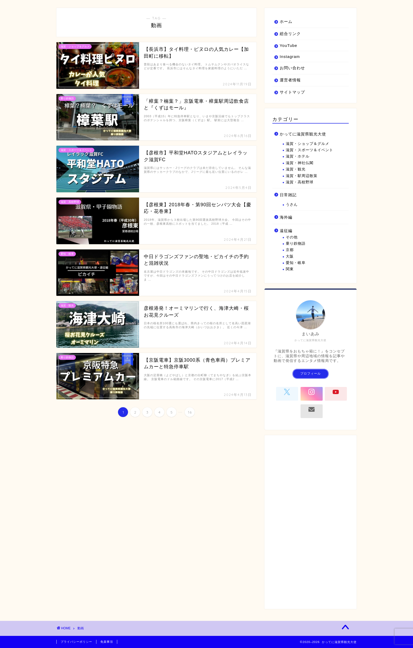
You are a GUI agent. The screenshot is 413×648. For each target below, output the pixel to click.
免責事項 (106, 641)
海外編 (286, 217)
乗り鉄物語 (296, 244)
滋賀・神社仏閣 (299, 163)
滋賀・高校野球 (299, 182)
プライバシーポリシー (76, 641)
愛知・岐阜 (296, 263)
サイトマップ (292, 92)
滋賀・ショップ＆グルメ (307, 144)
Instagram (290, 56)
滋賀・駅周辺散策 (301, 176)
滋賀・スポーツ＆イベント (309, 150)
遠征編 (286, 230)
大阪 (290, 256)
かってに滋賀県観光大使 (303, 134)
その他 (292, 237)
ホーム (286, 21)
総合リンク (290, 33)
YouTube (288, 45)
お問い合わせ (292, 68)
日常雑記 (288, 195)
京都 (290, 250)
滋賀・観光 (296, 169)
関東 (290, 269)
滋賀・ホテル (297, 156)
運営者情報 (290, 80)
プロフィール (310, 373)
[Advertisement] (310, 522)
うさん (292, 205)
